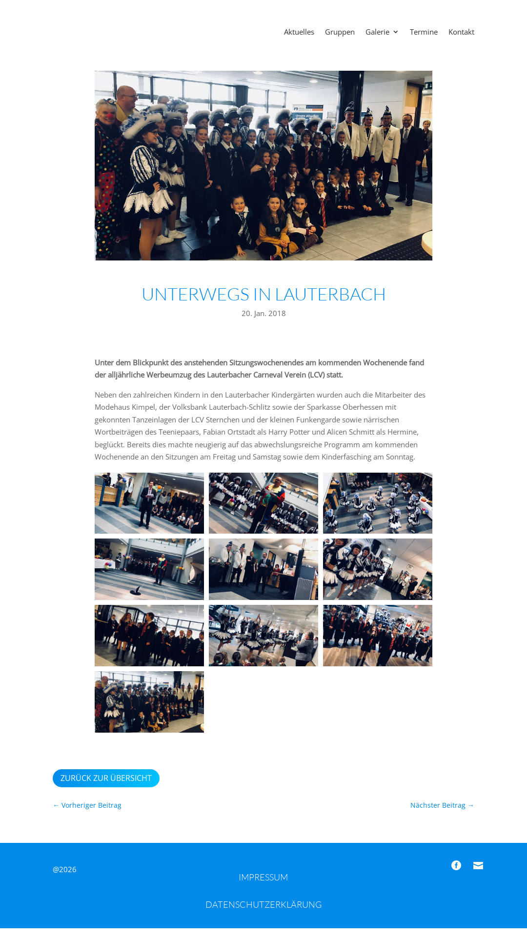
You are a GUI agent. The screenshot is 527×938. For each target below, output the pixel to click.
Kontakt (461, 32)
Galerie (377, 32)
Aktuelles (299, 32)
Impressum (263, 886)
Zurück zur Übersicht (106, 787)
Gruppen (340, 32)
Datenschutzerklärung (263, 914)
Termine (424, 32)
